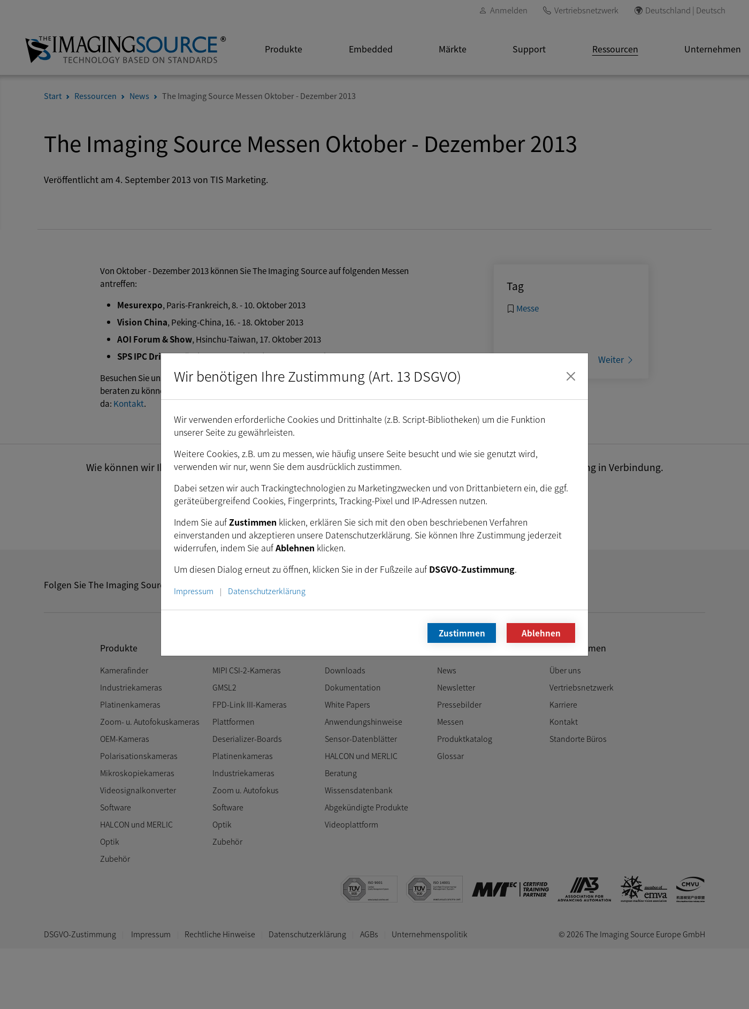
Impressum (193, 590)
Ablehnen (541, 633)
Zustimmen (462, 633)
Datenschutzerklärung (266, 590)
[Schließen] (571, 376)
